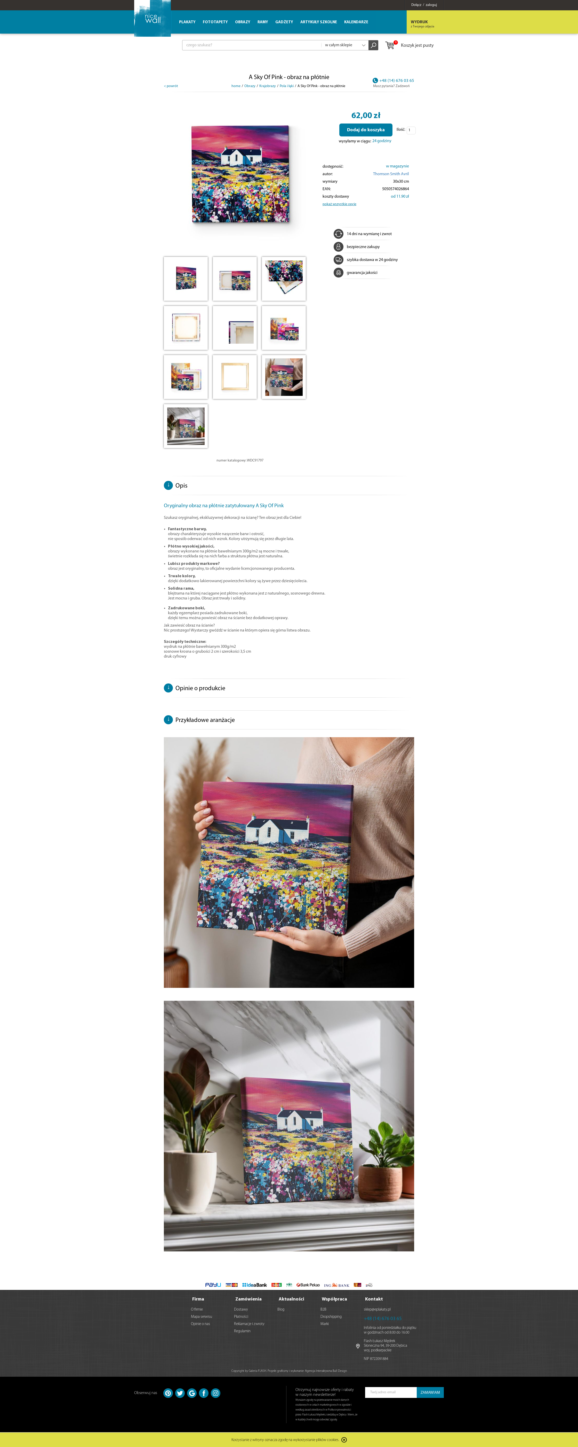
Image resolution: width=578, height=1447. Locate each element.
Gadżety (284, 22)
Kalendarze (356, 22)
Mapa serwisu (201, 1317)
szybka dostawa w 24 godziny (366, 260)
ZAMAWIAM (430, 1393)
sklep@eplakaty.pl (377, 1310)
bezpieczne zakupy (357, 247)
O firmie (197, 1310)
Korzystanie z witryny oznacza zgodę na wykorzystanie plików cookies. (285, 1440)
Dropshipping (331, 1317)
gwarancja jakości (356, 273)
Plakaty (187, 22)
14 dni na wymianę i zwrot (363, 234)
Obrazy (242, 22)
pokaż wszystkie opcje (339, 204)
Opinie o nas (200, 1324)
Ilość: (401, 130)
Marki (324, 1324)
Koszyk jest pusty (409, 46)
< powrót (171, 86)
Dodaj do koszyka (366, 130)
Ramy (263, 22)
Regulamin (242, 1331)
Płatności (241, 1317)
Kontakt (374, 1299)
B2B (323, 1310)
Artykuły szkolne (318, 22)
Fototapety (215, 22)
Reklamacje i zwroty (249, 1324)
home (235, 86)
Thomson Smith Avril (391, 174)
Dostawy (241, 1310)
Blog (280, 1310)
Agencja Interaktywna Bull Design (326, 1371)
